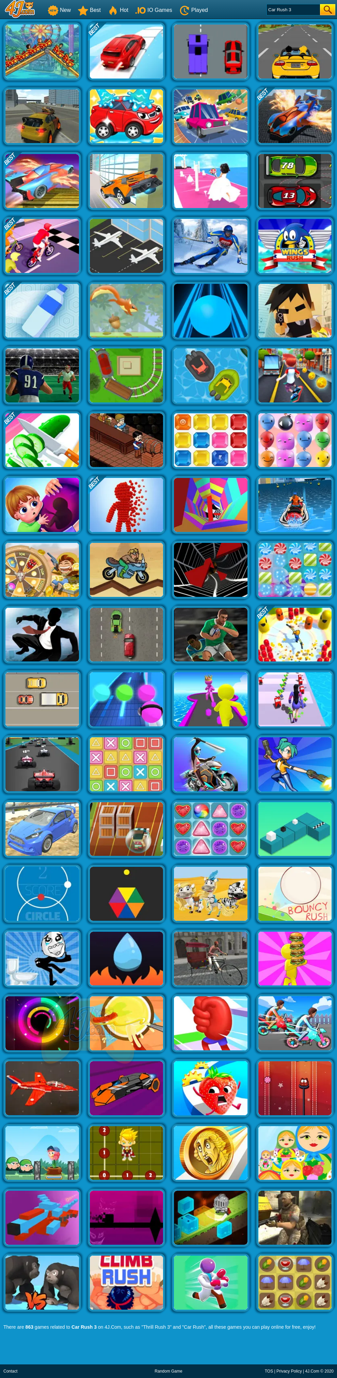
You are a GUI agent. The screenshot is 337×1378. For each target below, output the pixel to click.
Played (193, 10)
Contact (10, 1371)
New (59, 10)
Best (89, 10)
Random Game (168, 1371)
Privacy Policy (289, 1371)
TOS (269, 1371)
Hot (118, 10)
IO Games (153, 10)
